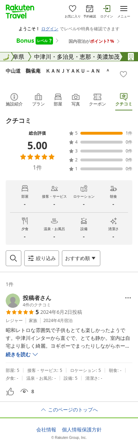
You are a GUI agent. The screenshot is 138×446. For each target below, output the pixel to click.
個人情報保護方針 (82, 429)
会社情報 (46, 429)
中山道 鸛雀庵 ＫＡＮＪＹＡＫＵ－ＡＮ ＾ (58, 70)
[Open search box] (13, 258)
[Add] (123, 74)
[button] (28, 301)
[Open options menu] (81, 258)
